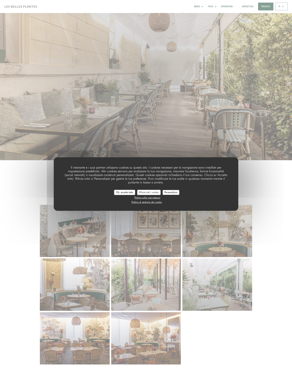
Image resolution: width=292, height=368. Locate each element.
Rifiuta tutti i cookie (148, 192)
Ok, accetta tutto (124, 192)
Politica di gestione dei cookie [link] (146, 202)
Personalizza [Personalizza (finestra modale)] (170, 192)
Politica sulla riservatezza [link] (147, 197)
